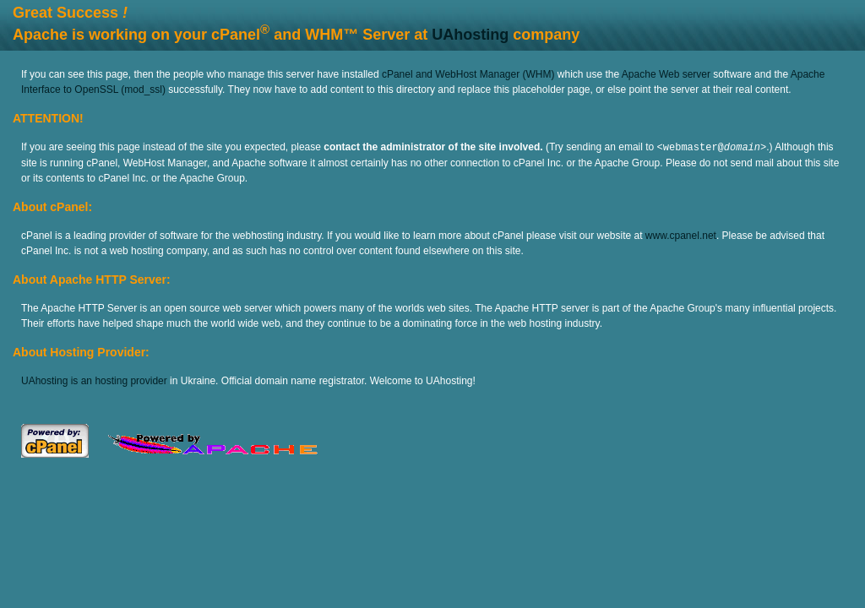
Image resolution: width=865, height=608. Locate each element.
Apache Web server (666, 74)
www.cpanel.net (680, 235)
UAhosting (470, 34)
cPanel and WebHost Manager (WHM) (468, 74)
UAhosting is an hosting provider (94, 380)
